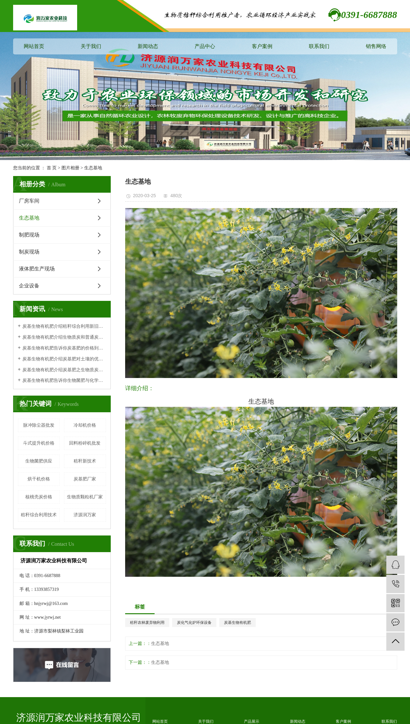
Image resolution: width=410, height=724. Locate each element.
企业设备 (29, 285)
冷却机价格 (85, 425)
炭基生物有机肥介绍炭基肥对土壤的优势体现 (64, 359)
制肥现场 (29, 234)
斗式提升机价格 (38, 443)
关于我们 (91, 46)
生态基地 (93, 167)
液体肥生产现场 (37, 268)
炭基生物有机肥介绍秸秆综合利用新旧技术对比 (64, 326)
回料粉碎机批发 (84, 443)
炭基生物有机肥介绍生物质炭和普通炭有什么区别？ (64, 337)
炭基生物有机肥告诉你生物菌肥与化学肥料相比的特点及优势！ (64, 380)
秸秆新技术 (85, 461)
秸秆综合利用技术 (39, 514)
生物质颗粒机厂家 (85, 497)
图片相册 (70, 167)
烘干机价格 (39, 479)
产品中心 (205, 46)
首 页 (52, 167)
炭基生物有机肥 (237, 622)
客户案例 (262, 46)
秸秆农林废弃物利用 (147, 622)
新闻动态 (148, 46)
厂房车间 (29, 201)
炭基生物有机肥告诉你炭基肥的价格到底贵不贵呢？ (64, 348)
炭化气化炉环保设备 (194, 622)
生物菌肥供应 (38, 461)
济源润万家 (85, 514)
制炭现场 (29, 251)
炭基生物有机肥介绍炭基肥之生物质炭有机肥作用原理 (64, 369)
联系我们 (319, 46)
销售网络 (376, 46)
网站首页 (34, 46)
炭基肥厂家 (85, 479)
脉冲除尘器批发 (38, 425)
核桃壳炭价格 (38, 497)
